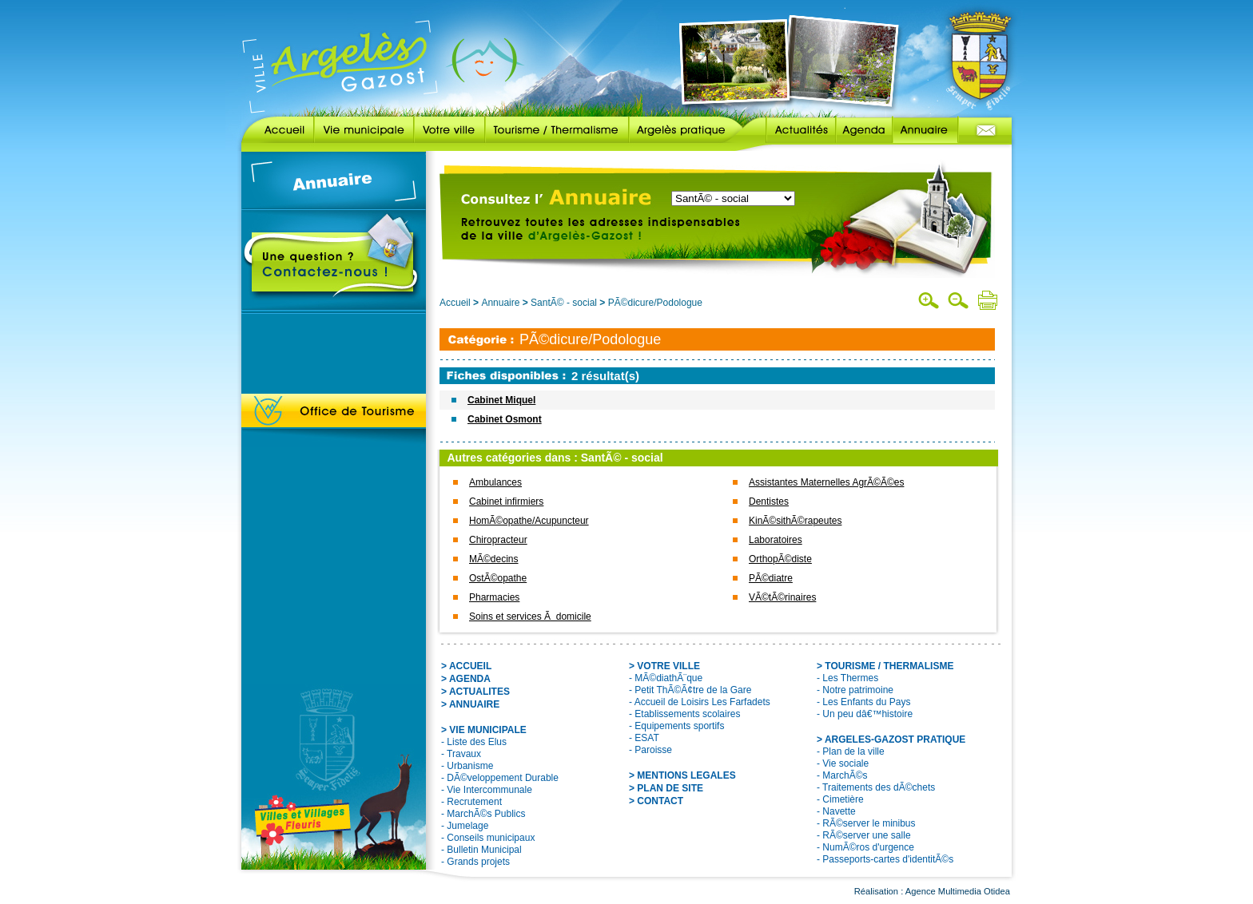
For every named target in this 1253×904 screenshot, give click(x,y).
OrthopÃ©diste (780, 559)
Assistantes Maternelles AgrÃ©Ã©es (826, 482)
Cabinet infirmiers (506, 501)
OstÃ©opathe (498, 578)
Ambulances (495, 482)
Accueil (277, 130)
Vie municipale (364, 130)
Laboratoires (775, 539)
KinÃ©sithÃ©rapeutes (795, 520)
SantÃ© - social (564, 302)
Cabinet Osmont (504, 419)
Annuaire (925, 130)
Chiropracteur (498, 539)
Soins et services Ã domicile (530, 616)
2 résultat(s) (605, 376)
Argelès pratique (685, 130)
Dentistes (769, 501)
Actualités (789, 130)
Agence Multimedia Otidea (957, 891)
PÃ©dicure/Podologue (655, 302)
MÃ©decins (494, 559)
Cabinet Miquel (501, 400)
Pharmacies (494, 597)
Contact (985, 130)
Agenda (864, 130)
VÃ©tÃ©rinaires (782, 597)
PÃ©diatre (771, 578)
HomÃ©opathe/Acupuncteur (529, 520)
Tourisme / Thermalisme (557, 130)
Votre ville (449, 130)
